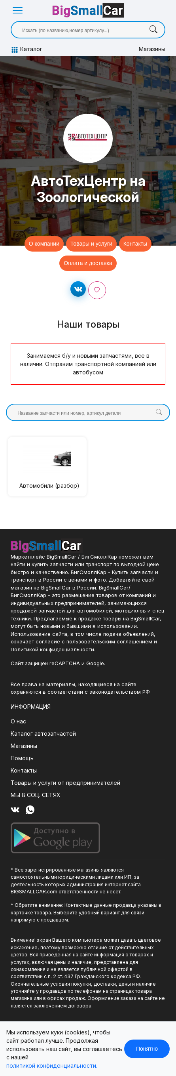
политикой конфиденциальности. (51, 1065)
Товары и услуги (91, 243)
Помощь (22, 758)
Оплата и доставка (88, 263)
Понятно (147, 1048)
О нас (18, 721)
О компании (44, 243)
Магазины (152, 49)
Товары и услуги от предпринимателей (65, 782)
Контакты (135, 243)
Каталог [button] (26, 49)
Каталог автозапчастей (43, 733)
